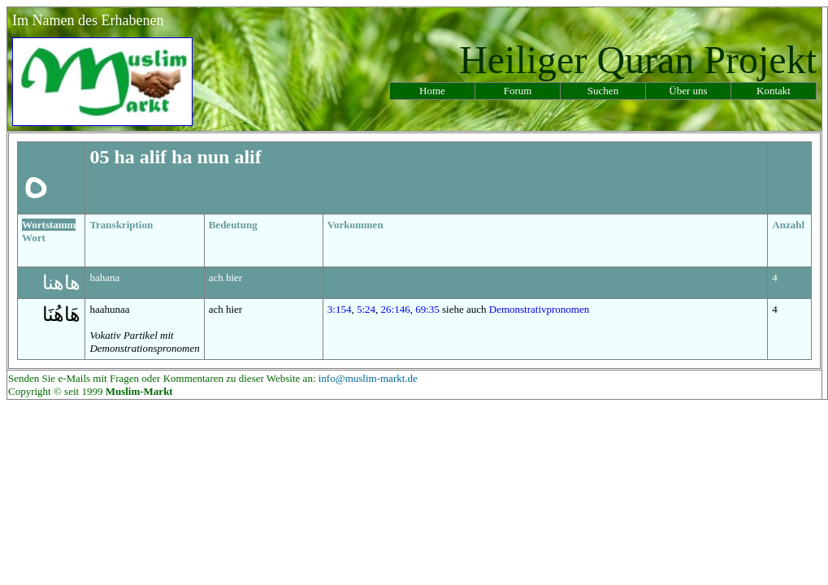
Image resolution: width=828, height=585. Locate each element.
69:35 (427, 309)
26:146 (395, 309)
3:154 (339, 309)
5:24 (366, 309)
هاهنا (61, 282)
